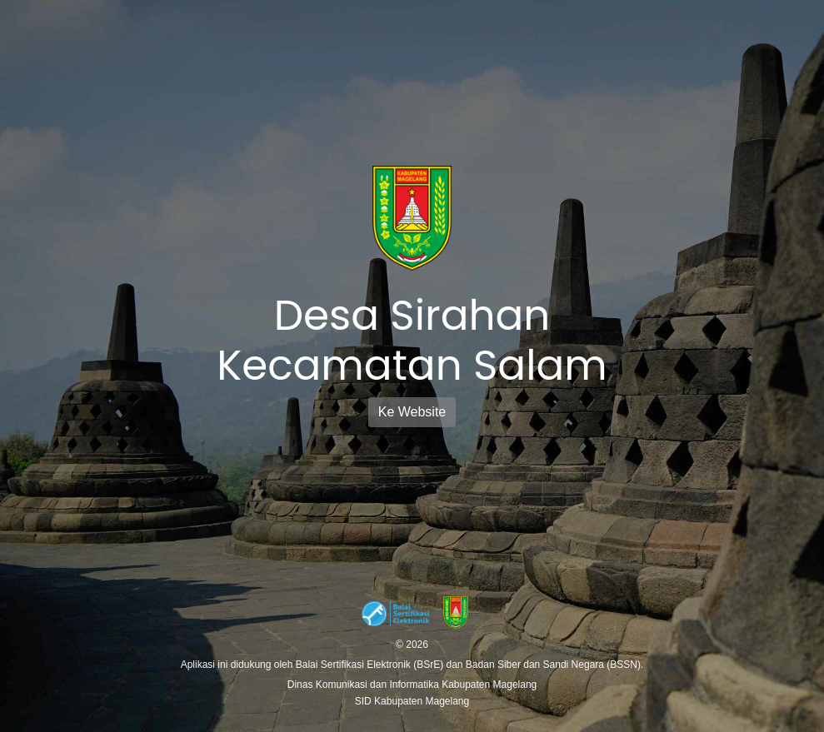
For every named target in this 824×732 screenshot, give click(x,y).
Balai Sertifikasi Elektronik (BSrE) (371, 664)
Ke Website (412, 412)
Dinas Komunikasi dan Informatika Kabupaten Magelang (412, 684)
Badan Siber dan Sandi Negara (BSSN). (554, 664)
